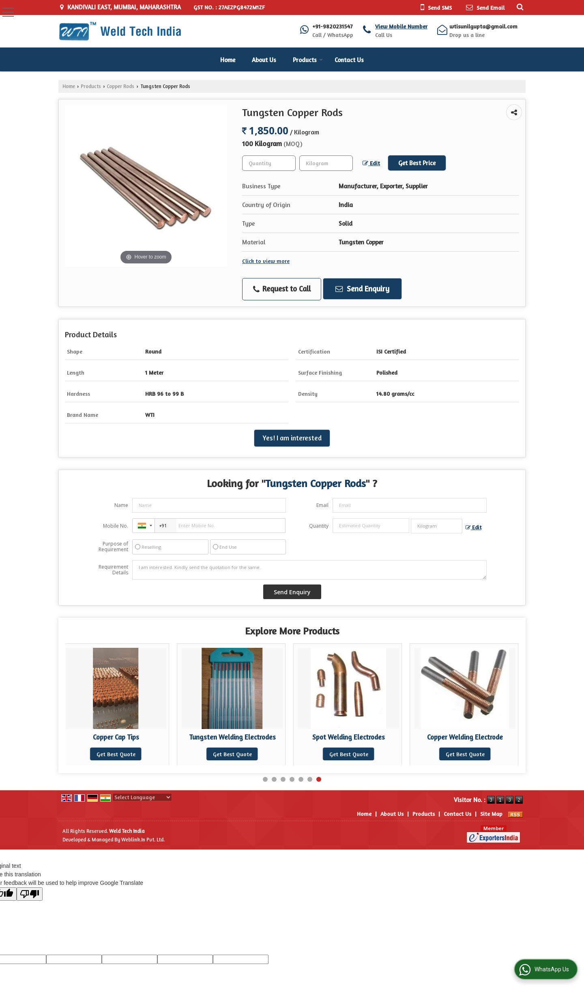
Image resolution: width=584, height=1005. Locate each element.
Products (308, 60)
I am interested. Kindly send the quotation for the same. (309, 570)
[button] (401, 26)
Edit (371, 163)
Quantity (318, 525)
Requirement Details (113, 570)
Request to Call (282, 289)
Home (227, 60)
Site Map (491, 813)
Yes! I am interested (292, 438)
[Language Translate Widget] (142, 797)
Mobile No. (115, 525)
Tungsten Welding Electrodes (232, 737)
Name (121, 505)
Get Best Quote (116, 754)
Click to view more (266, 260)
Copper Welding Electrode (465, 737)
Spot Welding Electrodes (348, 737)
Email (322, 505)
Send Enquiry (362, 288)
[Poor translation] (30, 894)
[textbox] (326, 163)
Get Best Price (417, 163)
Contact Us (349, 60)
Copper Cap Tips (116, 737)
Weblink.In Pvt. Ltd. (143, 840)
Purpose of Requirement (113, 546)
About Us (264, 60)
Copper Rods (120, 86)
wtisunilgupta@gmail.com (483, 26)
